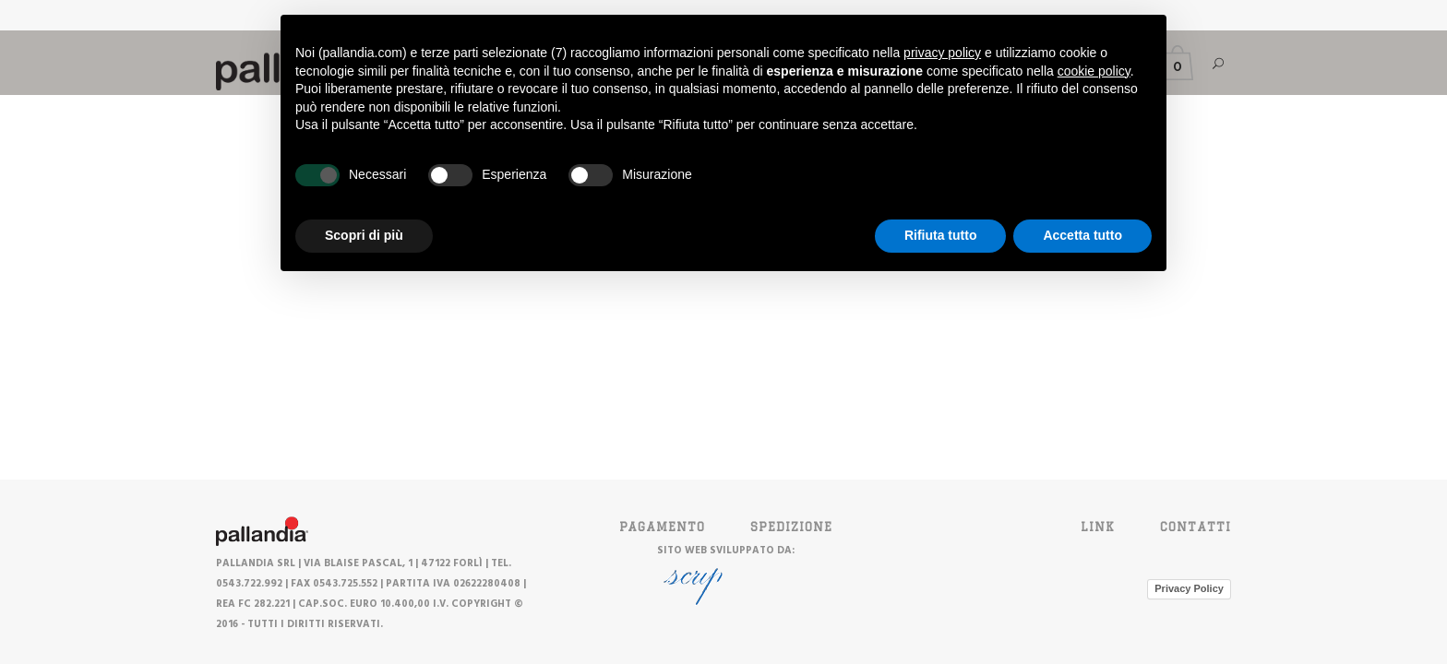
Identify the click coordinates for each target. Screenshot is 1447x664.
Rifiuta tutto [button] (940, 235)
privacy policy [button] (942, 52)
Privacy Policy (1189, 588)
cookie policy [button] (1094, 71)
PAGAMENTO (662, 526)
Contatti (1195, 526)
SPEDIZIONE (791, 526)
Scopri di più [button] (364, 235)
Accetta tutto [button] (1082, 235)
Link (1098, 526)
